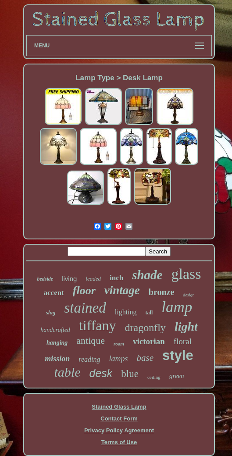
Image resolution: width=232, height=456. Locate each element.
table (67, 372)
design (188, 294)
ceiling (154, 377)
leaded (93, 278)
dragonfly (145, 327)
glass (186, 274)
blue (130, 373)
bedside (45, 279)
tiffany (97, 325)
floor (84, 290)
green (176, 375)
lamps (118, 358)
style (177, 355)
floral (183, 341)
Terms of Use (119, 442)
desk (101, 373)
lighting (126, 312)
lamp (176, 307)
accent (54, 293)
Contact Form (119, 418)
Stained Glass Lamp (119, 406)
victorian (149, 341)
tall (149, 313)
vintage (122, 290)
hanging (57, 342)
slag (51, 312)
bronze (162, 292)
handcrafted (55, 330)
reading (89, 359)
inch (116, 278)
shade (147, 275)
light (186, 326)
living (69, 278)
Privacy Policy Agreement (119, 430)
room (119, 343)
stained (85, 308)
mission (57, 358)
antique (90, 340)
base (145, 358)
